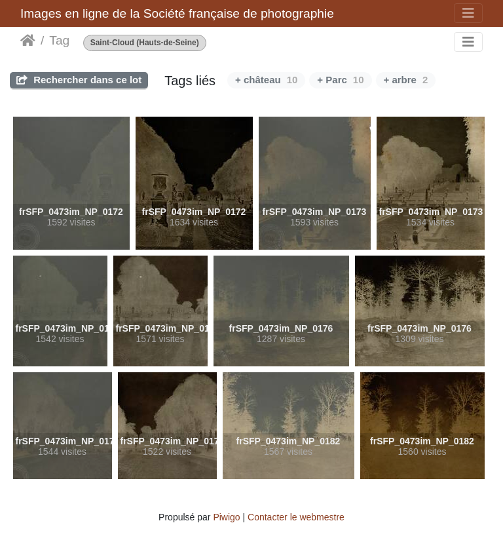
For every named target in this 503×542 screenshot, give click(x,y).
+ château (266, 79)
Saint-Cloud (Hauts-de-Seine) (144, 43)
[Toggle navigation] (468, 13)
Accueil (27, 40)
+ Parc (340, 79)
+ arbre (406, 79)
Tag (59, 40)
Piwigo (226, 517)
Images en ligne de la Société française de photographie (177, 13)
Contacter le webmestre (296, 517)
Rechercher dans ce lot (78, 79)
